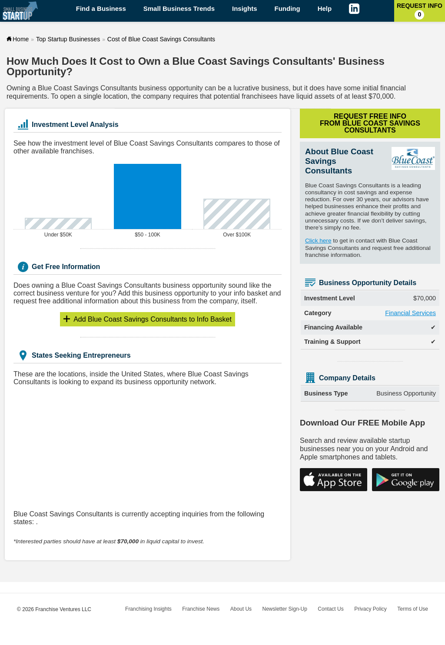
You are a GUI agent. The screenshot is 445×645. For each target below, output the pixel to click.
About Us (241, 609)
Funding (287, 8)
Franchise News (200, 609)
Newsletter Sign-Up (284, 609)
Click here (318, 240)
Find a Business (101, 8)
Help (325, 8)
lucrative (246, 88)
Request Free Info (370, 123)
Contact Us (330, 609)
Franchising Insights (148, 609)
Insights (244, 8)
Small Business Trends (179, 8)
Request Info (419, 11)
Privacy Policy (370, 609)
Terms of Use (412, 609)
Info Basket (152, 319)
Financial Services (410, 312)
